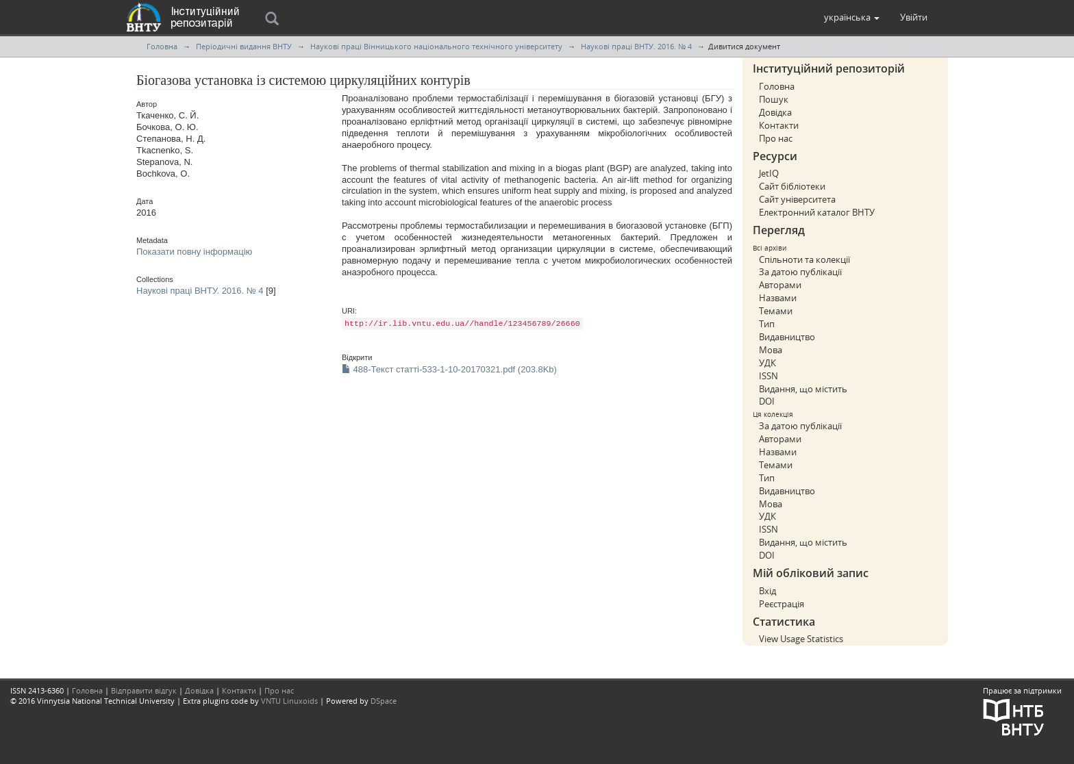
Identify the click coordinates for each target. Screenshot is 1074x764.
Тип (767, 324)
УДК (767, 363)
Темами (775, 311)
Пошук (773, 99)
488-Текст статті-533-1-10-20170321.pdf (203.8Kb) (449, 369)
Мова (770, 350)
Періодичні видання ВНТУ (244, 46)
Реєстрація (781, 604)
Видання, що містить (803, 389)
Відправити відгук (144, 690)
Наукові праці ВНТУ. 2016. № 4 (636, 46)
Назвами (778, 298)
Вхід (767, 591)
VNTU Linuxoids (289, 701)
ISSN (768, 376)
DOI (767, 401)
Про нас (775, 138)
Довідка (775, 112)
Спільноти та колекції (804, 259)
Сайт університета (797, 199)
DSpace (384, 701)
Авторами (780, 285)
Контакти (779, 125)
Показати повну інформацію (194, 251)
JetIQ (769, 173)
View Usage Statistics (801, 639)
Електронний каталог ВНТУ (817, 212)
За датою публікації (800, 272)
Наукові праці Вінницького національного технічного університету (436, 46)
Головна (162, 46)
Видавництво (787, 337)
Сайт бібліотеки (792, 186)
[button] (852, 17)
